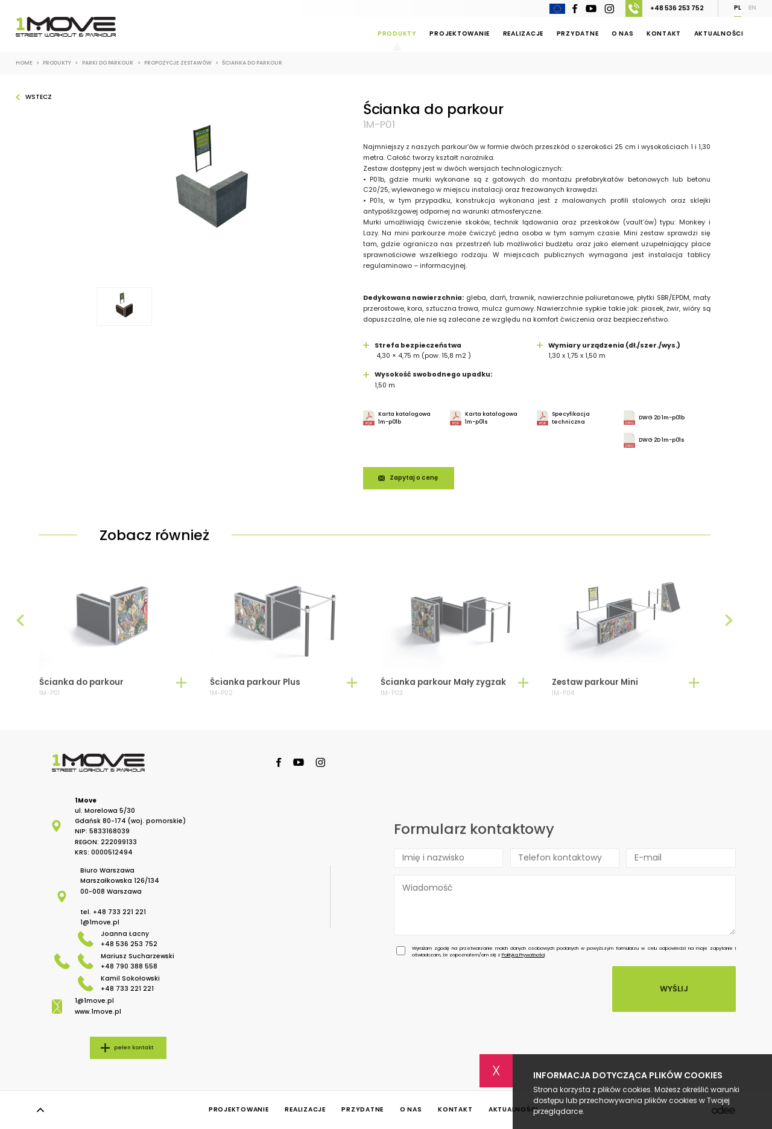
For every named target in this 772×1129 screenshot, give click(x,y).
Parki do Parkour (111, 63)
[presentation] (20, 626)
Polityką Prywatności (523, 955)
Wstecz (38, 97)
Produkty (397, 33)
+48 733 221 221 (119, 912)
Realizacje (523, 33)
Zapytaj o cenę (414, 477)
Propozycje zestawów (181, 63)
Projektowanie (459, 33)
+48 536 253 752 (664, 8)
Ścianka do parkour (252, 63)
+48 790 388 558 (129, 966)
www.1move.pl (98, 1011)
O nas (623, 33)
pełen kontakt (133, 1047)
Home (27, 63)
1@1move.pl (99, 922)
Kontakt (664, 33)
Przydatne (578, 33)
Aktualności (719, 33)
